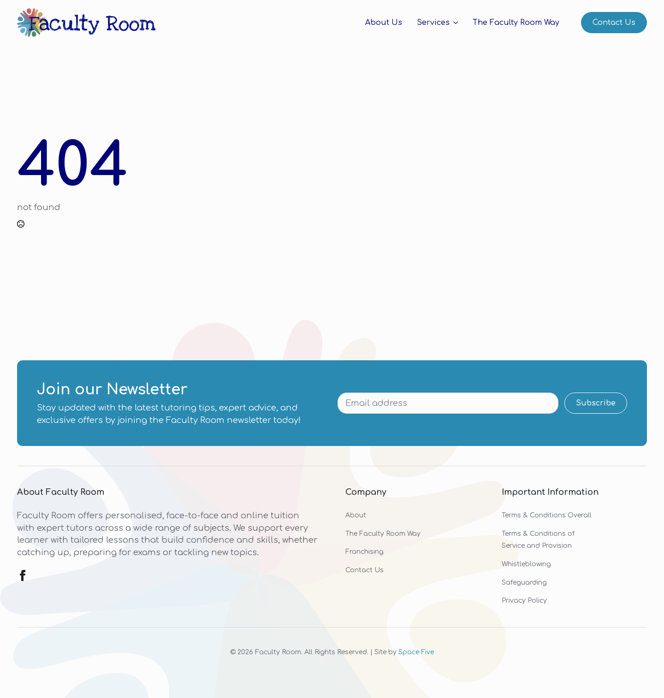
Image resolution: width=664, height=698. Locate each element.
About (355, 515)
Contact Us (364, 570)
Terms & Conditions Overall (547, 515)
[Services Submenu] (454, 22)
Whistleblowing (526, 564)
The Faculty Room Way (516, 22)
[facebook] (22, 575)
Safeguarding (524, 582)
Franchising (364, 551)
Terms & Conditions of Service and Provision (538, 540)
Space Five (416, 652)
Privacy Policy (524, 600)
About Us (383, 22)
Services (433, 22)
